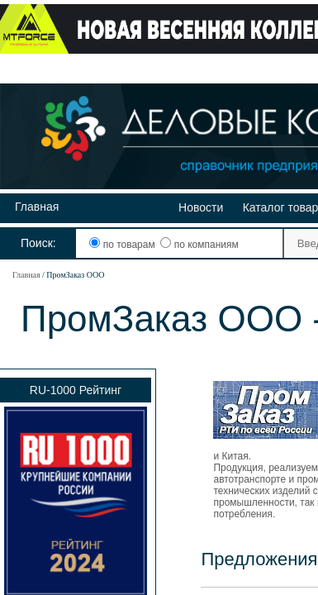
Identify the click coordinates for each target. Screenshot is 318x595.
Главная (37, 206)
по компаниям (199, 244)
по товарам (123, 244)
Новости (200, 207)
